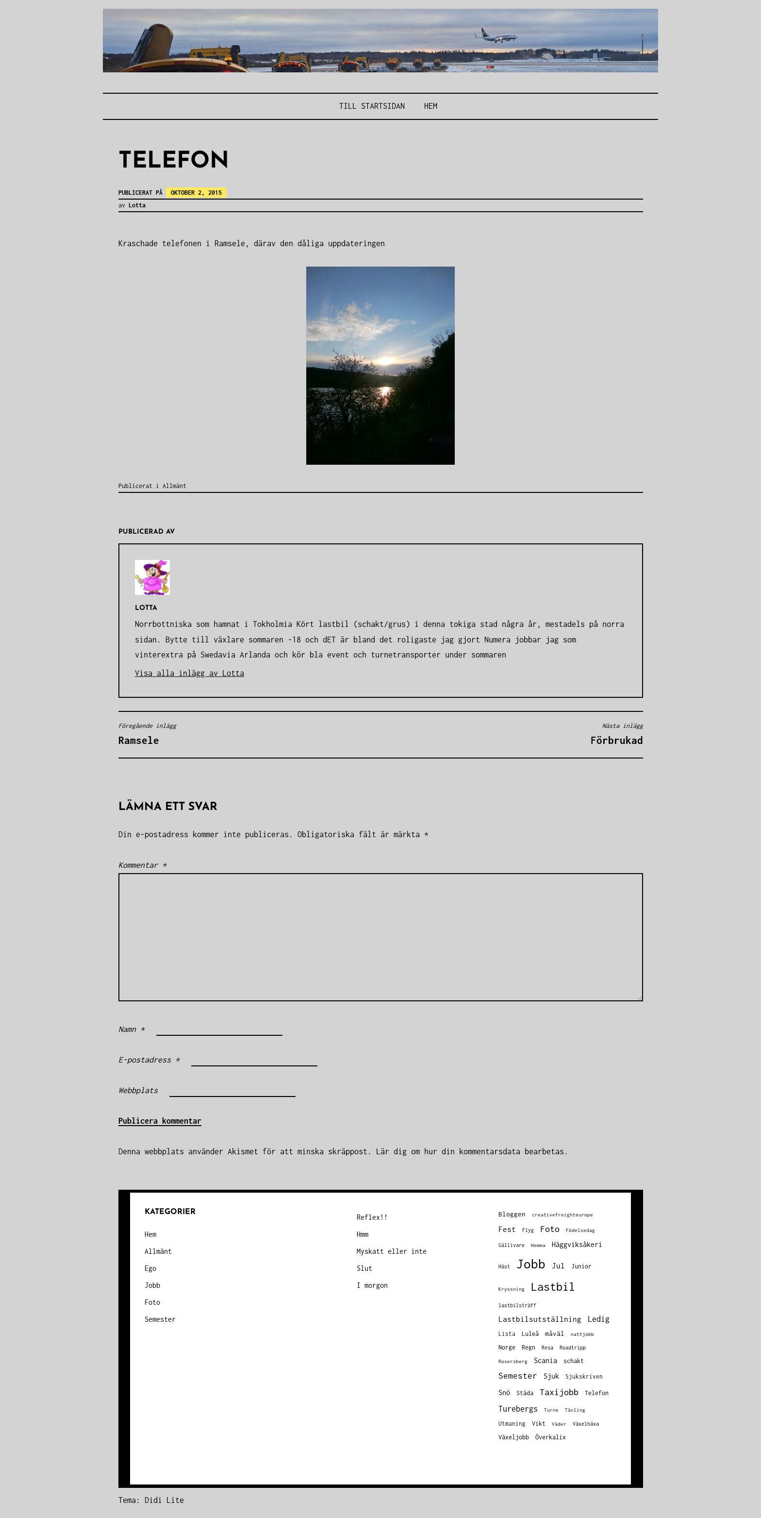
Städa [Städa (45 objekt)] (524, 1393)
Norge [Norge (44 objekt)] (506, 1347)
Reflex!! (372, 1217)
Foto (152, 1302)
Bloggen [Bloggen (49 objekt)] (512, 1214)
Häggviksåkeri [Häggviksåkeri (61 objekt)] (577, 1244)
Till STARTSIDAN (372, 105)
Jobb (152, 1285)
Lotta (137, 205)
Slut (364, 1268)
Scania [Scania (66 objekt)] (545, 1360)
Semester (160, 1319)
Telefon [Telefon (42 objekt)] (597, 1393)
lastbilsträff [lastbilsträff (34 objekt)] (517, 1305)
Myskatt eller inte (392, 1251)
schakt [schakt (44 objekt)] (573, 1361)
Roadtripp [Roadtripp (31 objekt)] (573, 1347)
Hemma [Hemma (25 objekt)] (538, 1245)
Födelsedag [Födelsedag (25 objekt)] (580, 1230)
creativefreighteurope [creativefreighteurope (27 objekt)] (562, 1214)
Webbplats (138, 1090)
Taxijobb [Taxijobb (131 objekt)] (559, 1391)
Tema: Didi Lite (151, 1500)
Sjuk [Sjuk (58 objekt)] (551, 1376)
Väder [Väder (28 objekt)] (559, 1424)
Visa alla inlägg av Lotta (189, 673)
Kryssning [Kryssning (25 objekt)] (511, 1289)
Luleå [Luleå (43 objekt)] (530, 1333)
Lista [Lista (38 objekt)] (506, 1334)
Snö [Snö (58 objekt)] (504, 1393)
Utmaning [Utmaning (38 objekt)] (512, 1423)
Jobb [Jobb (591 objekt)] (531, 1263)
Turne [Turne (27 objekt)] (551, 1410)
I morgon (372, 1285)
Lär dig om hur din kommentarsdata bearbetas (470, 1151)
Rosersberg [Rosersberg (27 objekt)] (513, 1361)
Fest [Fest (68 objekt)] (507, 1229)
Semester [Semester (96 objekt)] (517, 1376)
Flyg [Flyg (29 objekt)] (528, 1230)
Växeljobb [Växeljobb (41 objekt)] (513, 1437)
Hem (430, 105)
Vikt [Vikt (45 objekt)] (539, 1423)
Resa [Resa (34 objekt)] (547, 1347)
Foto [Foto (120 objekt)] (550, 1229)
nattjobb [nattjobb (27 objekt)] (582, 1334)
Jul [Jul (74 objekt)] (558, 1265)
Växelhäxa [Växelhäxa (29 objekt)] (586, 1424)
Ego (150, 1268)
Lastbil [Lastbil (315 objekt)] (553, 1286)
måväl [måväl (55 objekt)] (554, 1333)
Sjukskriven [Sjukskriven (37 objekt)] (584, 1376)
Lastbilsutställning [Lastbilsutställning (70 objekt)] (539, 1319)
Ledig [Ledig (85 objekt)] (599, 1319)
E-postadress (149, 1059)
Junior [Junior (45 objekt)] (581, 1266)
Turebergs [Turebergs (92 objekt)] (518, 1408)
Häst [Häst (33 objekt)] (504, 1266)
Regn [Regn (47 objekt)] (528, 1347)
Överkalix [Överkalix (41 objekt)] (550, 1437)
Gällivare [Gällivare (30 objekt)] (511, 1245)
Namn (131, 1029)
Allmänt (174, 485)
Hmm (362, 1234)
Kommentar (142, 864)
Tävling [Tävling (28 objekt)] (575, 1410)
